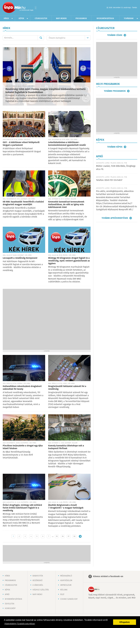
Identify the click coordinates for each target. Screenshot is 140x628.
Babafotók (38, 575)
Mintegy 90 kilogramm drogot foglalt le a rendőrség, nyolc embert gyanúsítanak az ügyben (69, 260)
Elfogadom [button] (125, 622)
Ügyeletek (9, 603)
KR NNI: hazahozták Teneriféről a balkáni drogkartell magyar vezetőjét (23, 203)
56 (63, 536)
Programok (81, 18)
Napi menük (61, 18)
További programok (115, 91)
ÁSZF (62, 594)
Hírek (6, 18)
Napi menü (37, 594)
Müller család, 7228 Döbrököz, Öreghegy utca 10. (115, 167)
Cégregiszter (41, 18)
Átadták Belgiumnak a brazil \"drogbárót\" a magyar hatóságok (65, 506)
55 (57, 536)
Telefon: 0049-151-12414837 (109, 180)
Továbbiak (129, 18)
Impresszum (65, 585)
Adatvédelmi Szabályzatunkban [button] (19, 624)
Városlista (36, 8)
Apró (7, 594)
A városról (38, 585)
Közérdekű (37, 580)
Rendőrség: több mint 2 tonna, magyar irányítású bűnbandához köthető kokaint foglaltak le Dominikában (45, 90)
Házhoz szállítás (41, 589)
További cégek (114, 35)
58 (74, 536)
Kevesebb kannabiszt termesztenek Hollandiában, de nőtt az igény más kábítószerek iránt (66, 204)
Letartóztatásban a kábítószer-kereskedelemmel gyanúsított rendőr (67, 144)
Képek (21, 18)
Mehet (41, 37)
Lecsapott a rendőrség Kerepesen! (20, 258)
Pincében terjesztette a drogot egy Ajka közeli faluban (23, 447)
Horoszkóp (10, 608)
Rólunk (63, 589)
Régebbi (80, 536)
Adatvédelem (66, 580)
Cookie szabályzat (69, 599)
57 (68, 536)
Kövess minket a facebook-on (108, 576)
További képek (114, 147)
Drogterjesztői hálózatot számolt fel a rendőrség (67, 388)
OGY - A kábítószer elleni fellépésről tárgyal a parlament (21, 144)
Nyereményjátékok (105, 18)
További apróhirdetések (115, 218)
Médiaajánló (66, 575)
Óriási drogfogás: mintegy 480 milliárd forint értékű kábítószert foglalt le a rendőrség (22, 507)
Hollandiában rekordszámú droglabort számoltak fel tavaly (22, 388)
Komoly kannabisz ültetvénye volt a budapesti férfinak (66, 447)
